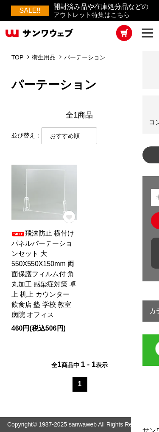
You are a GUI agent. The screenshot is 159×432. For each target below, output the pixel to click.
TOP (17, 57)
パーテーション (85, 57)
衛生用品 (44, 57)
